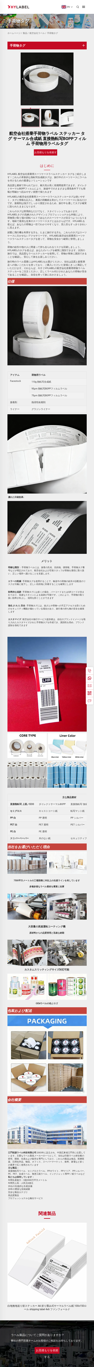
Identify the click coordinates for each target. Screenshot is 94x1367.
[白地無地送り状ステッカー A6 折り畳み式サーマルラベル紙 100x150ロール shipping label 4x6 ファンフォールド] (47, 1262)
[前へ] (23, 79)
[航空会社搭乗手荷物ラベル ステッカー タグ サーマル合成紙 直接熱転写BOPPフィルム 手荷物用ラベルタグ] (47, 79)
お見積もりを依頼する (45, 153)
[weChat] (89, 693)
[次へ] (71, 79)
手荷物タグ (52, 33)
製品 (25, 33)
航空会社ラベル (37, 33)
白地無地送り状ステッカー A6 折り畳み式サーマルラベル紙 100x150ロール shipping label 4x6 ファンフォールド (47, 1307)
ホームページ (14, 33)
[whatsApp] (89, 678)
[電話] (89, 671)
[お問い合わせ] (89, 700)
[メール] (89, 685)
